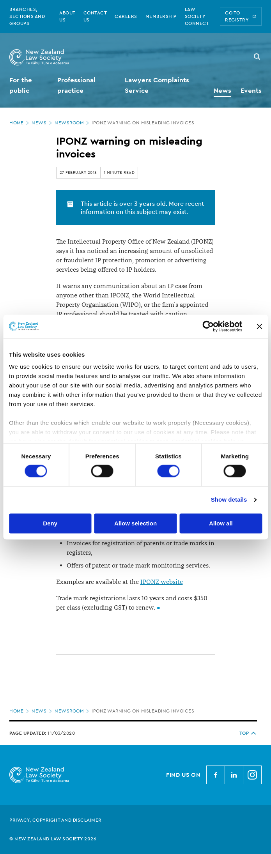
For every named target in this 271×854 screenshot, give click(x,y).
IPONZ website (161, 582)
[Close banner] (259, 326)
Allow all (221, 523)
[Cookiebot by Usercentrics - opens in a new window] (208, 326)
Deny (50, 523)
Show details (229, 500)
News (42, 123)
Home (19, 123)
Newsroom (72, 123)
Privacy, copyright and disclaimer (55, 820)
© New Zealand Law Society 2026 (52, 839)
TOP (248, 733)
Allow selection (135, 523)
